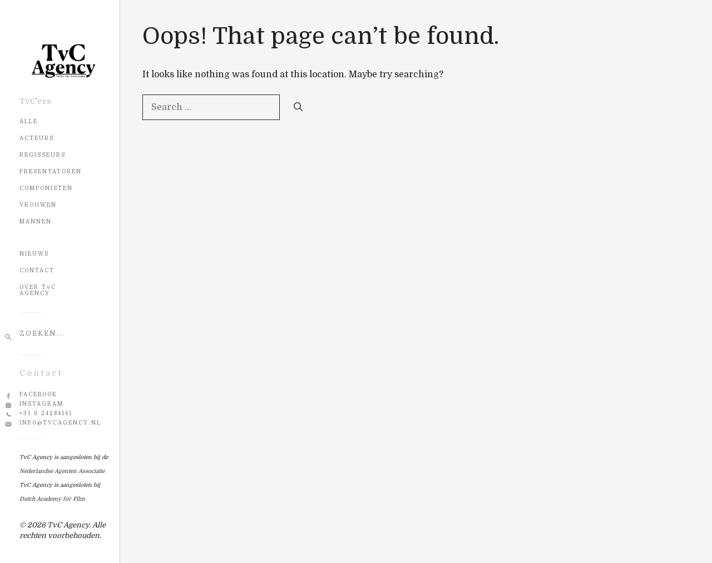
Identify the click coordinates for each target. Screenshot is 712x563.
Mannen (35, 221)
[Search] (298, 107)
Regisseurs (42, 155)
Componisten (46, 188)
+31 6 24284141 (45, 413)
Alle (28, 121)
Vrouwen (38, 205)
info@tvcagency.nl (60, 423)
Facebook (38, 394)
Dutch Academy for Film (52, 499)
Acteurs (36, 138)
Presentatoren (50, 171)
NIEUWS (34, 254)
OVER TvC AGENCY (37, 290)
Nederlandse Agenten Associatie (62, 471)
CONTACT (37, 270)
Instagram (41, 404)
